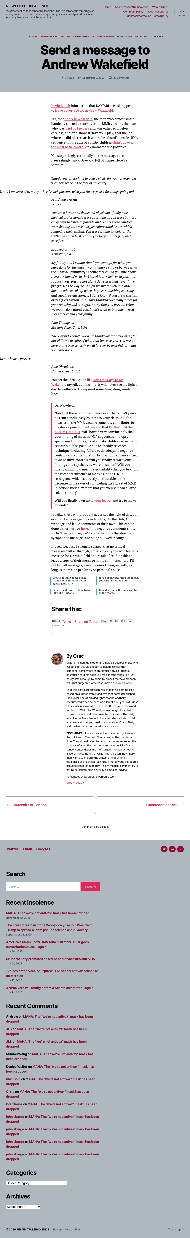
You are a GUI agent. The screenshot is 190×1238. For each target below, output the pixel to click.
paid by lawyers (77, 129)
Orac (71, 77)
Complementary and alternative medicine (102, 36)
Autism (65, 36)
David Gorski (124, 683)
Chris (10, 1092)
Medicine (141, 36)
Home (107, 7)
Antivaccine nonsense (42, 36)
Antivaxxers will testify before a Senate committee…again (49, 988)
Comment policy (133, 11)
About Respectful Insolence (131, 7)
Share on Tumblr (87, 621)
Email (27, 849)
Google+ (43, 849)
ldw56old (13, 1079)
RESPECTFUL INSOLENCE (27, 6)
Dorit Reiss (14, 1104)
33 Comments (121, 77)
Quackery (156, 36)
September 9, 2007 (93, 77)
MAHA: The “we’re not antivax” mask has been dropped (47, 913)
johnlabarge (15, 1117)
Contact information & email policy (147, 15)
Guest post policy (157, 11)
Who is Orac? (160, 7)
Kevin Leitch (60, 106)
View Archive (75, 782)
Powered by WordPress (67, 1229)
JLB (9, 1029)
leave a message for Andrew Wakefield (84, 111)
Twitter (12, 849)
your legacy (103, 501)
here (72, 529)
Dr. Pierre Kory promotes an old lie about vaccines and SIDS (50, 959)
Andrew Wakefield (78, 119)
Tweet (66, 621)
